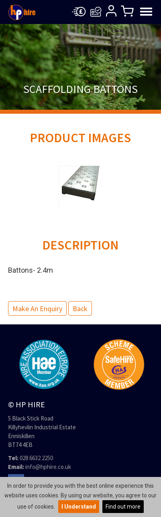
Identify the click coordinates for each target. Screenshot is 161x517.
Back (80, 308)
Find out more (123, 506)
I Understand (78, 506)
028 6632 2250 (36, 458)
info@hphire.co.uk (48, 467)
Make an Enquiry (37, 308)
